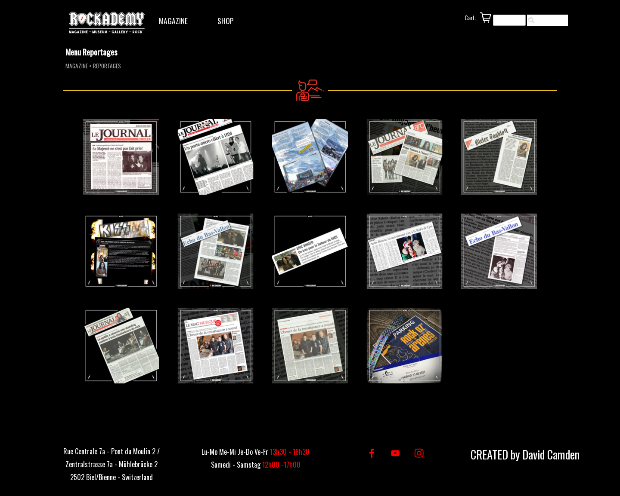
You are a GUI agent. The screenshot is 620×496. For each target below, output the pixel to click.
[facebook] (371, 453)
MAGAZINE (173, 20)
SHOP (225, 20)
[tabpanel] (111, 463)
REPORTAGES (107, 65)
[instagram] (419, 453)
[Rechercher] (509, 20)
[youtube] (395, 453)
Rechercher (551, 20)
